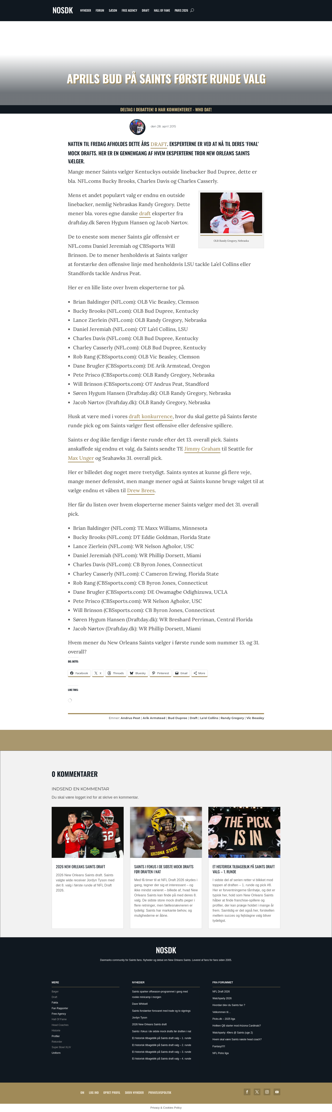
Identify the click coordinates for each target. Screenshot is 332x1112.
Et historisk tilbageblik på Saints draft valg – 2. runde (161, 1045)
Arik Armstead (154, 718)
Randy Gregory (232, 718)
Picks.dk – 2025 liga (224, 1018)
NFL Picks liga (221, 1053)
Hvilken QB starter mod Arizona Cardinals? (237, 1025)
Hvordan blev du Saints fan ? (229, 1005)
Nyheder (85, 10)
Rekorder (57, 1041)
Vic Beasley (255, 718)
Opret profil (111, 1092)
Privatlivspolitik (159, 1092)
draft (159, 144)
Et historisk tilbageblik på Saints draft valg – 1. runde (244, 869)
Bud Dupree (177, 718)
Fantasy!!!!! (219, 1046)
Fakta (55, 1002)
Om (82, 1092)
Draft (145, 10)
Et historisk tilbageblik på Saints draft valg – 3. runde (161, 1051)
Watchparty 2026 (222, 998)
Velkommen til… (222, 1012)
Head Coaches (60, 1025)
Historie (56, 1030)
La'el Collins (209, 718)
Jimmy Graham (202, 448)
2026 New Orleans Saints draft (80, 866)
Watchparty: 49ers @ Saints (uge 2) (233, 1032)
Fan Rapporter (60, 1008)
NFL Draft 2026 (221, 991)
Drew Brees (141, 490)
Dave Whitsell (140, 1003)
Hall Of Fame (162, 10)
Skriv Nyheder (134, 1092)
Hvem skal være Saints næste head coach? (237, 1039)
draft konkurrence (151, 416)
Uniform (56, 1052)
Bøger (55, 991)
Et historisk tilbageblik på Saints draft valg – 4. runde (161, 1058)
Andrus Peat (130, 718)
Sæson (113, 10)
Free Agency (129, 10)
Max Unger (81, 458)
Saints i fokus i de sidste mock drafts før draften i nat (164, 869)
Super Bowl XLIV (61, 1047)
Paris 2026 (181, 10)
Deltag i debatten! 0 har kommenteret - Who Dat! (166, 109)
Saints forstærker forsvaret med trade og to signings (161, 1010)
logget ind (83, 797)
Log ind (94, 1092)
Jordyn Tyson (139, 1017)
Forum (100, 10)
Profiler (56, 1036)
